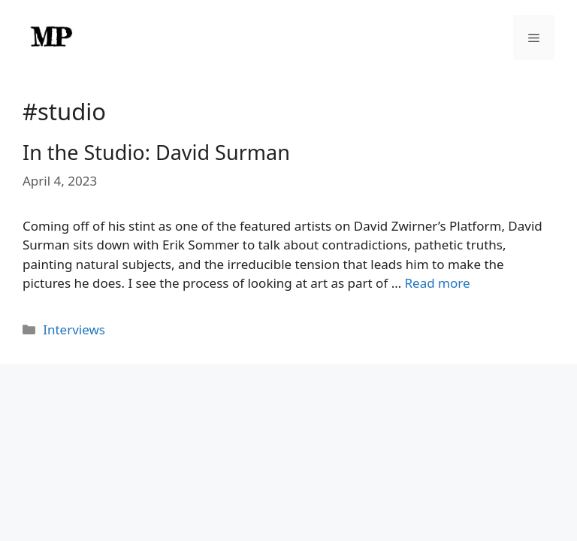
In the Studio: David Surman (156, 152)
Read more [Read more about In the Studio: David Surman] (437, 283)
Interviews (74, 329)
